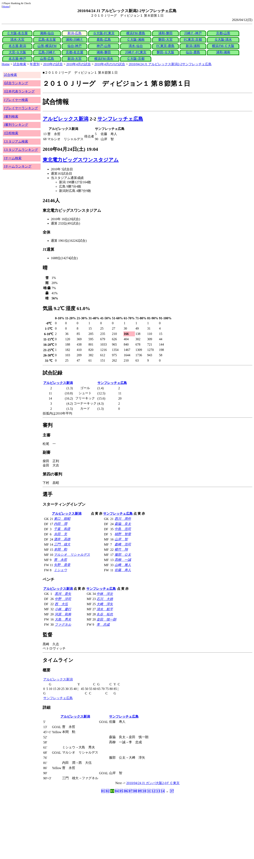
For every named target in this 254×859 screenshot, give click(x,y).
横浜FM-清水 (103, 58)
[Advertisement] (107, 826)
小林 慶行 (63, 609)
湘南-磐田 (104, 52)
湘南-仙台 (47, 33)
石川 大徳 (105, 599)
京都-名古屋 (74, 52)
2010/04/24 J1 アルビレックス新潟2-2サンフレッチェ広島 (170, 64)
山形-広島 (47, 58)
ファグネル (63, 624)
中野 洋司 (63, 599)
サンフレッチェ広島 (120, 118)
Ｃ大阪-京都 (135, 58)
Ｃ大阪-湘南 (135, 39)
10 (144, 791)
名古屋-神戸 (17, 58)
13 (158, 791)
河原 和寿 (63, 614)
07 (130, 791)
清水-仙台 (136, 46)
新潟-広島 (74, 33)
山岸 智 (121, 539)
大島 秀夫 (63, 619)
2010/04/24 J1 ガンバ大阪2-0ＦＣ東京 (153, 783)
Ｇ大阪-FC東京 (104, 33)
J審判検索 (11, 116)
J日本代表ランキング (19, 91)
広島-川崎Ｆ (47, 52)
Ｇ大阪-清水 (223, 39)
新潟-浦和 (193, 46)
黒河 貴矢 (63, 594)
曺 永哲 (60, 559)
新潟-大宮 (74, 58)
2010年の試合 (53, 64)
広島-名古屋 (47, 39)
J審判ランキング (16, 124)
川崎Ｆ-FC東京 (136, 52)
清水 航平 (105, 609)
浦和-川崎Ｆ (74, 39)
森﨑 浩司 (123, 544)
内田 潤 (60, 524)
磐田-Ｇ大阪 (165, 52)
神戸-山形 (104, 46)
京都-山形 (223, 33)
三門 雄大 (62, 544)
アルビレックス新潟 (65, 118)
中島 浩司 (123, 529)
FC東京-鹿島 (165, 46)
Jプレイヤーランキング (21, 108)
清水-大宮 (17, 39)
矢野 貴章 (62, 565)
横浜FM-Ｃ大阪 (223, 46)
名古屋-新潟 (17, 46)
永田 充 (60, 534)
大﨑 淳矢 (105, 604)
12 (153, 791)
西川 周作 (123, 518)
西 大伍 (61, 604)
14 (162, 791)
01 (103, 791)
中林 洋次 (105, 594)
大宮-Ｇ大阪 (17, 52)
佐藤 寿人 (123, 570)
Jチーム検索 (13, 158)
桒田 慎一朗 (106, 619)
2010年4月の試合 (78, 64)
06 (126, 791)
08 (135, 791)
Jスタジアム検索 (16, 141)
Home (5, 6)
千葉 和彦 (62, 529)
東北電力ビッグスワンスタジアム (81, 160)
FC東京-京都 (193, 39)
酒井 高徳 (62, 539)
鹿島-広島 (104, 39)
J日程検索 (11, 133)
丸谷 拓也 (105, 614)
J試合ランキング (16, 83)
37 (171, 791)
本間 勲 (60, 549)
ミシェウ (60, 570)
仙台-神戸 (74, 46)
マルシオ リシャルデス (72, 554)
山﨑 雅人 (123, 565)
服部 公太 (123, 554)
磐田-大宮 (165, 39)
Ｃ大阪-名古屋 (17, 33)
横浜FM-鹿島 (135, 33)
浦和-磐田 (165, 33)
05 (121, 791)
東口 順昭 (62, 518)
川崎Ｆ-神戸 (193, 33)
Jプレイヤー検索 (16, 100)
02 (107, 791)
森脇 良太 (123, 524)
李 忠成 (103, 624)
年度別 (35, 64)
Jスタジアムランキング (21, 149)
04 (116, 791)
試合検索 (19, 64)
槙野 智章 (123, 534)
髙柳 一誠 (123, 559)
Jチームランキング (17, 166)
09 (139, 791)
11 (148, 791)
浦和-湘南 (223, 52)
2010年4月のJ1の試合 (109, 64)
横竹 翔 (121, 549)
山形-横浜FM (47, 46)
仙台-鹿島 (193, 52)
